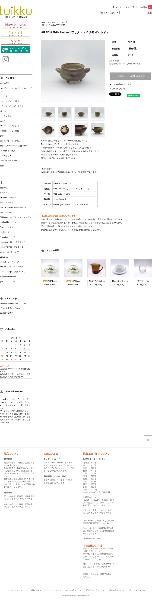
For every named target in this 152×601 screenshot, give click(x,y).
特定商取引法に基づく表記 (120, 590)
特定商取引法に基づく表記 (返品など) (125, 63)
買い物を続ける (119, 89)
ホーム (10, 590)
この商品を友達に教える (122, 84)
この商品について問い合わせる (130, 76)
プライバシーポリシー (53, 590)
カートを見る (144, 7)
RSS (136, 590)
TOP (43, 22)
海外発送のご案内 (92, 538)
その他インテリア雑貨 (57, 22)
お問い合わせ (36, 590)
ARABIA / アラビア (57, 25)
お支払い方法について (74, 590)
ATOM (142, 590)
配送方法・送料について (96, 590)
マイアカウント (122, 7)
